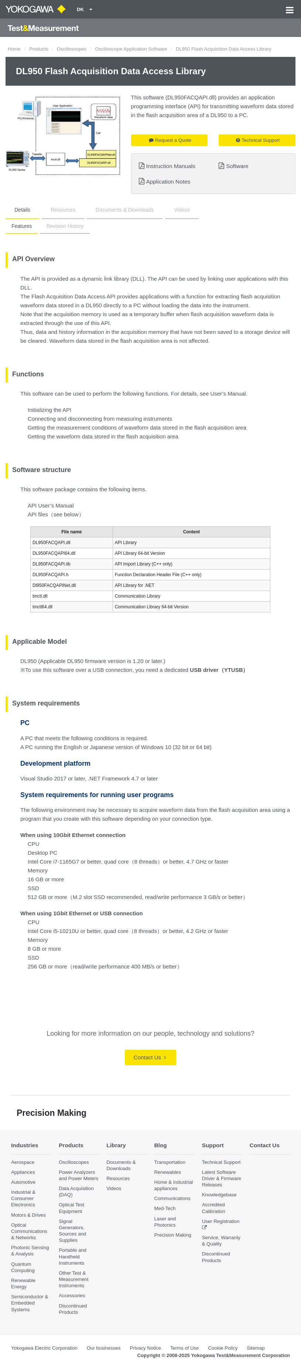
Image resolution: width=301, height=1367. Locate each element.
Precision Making (172, 1235)
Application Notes (168, 181)
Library (116, 1145)
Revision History (64, 226)
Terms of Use (184, 1348)
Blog (160, 1145)
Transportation (169, 1162)
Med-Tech (164, 1208)
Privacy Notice (145, 1348)
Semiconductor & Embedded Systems (29, 1303)
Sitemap (255, 1348)
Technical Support (258, 140)
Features (21, 226)
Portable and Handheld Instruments (72, 1256)
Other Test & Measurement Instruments (74, 1279)
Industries (24, 1145)
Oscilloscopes (71, 49)
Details (22, 210)
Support (213, 1145)
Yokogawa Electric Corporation (44, 1348)
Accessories (72, 1295)
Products (38, 49)
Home (14, 49)
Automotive (23, 1182)
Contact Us (150, 1057)
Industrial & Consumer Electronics (23, 1198)
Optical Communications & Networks (29, 1231)
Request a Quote (170, 140)
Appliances (23, 1172)
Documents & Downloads (125, 210)
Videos (182, 210)
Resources (63, 210)
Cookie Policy (222, 1348)
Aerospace (22, 1162)
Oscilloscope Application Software (131, 49)
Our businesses (104, 1348)
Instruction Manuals (170, 166)
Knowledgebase (219, 1194)
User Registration (221, 1221)
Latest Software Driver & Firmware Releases (221, 1178)
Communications (172, 1198)
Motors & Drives (28, 1215)
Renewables (167, 1172)
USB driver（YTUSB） (219, 670)
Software (237, 166)
